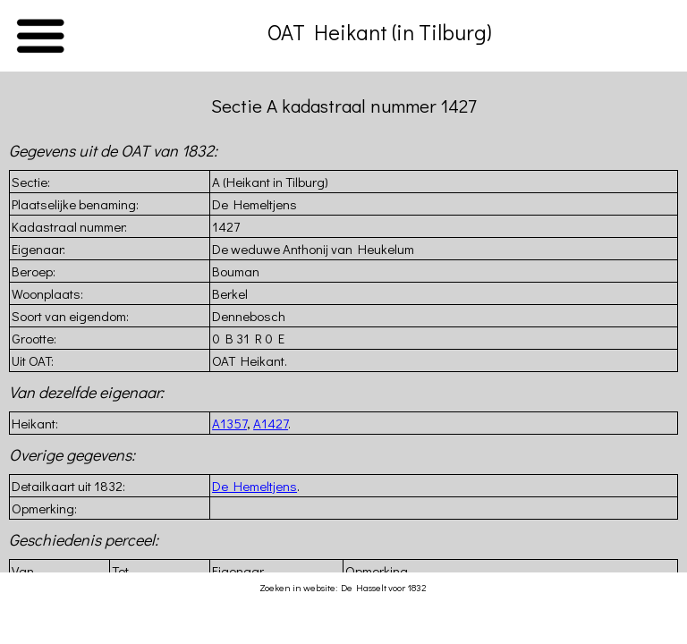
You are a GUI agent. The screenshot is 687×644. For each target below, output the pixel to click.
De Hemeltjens (254, 486)
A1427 (270, 423)
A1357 (229, 423)
